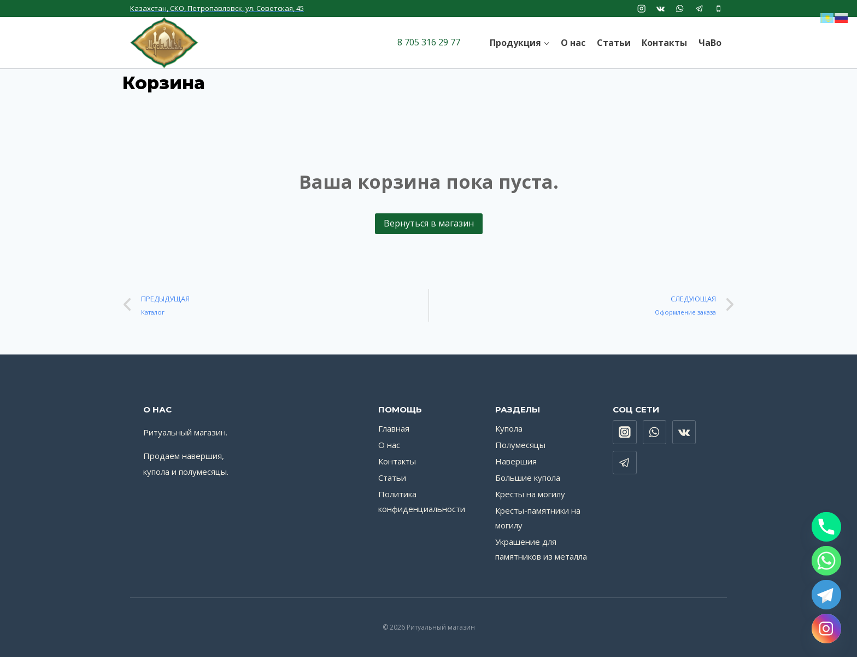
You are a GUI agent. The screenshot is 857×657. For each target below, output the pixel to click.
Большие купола (527, 477)
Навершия (516, 461)
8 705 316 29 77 (428, 42)
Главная (393, 428)
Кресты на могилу (530, 494)
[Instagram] (826, 628)
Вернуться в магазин (429, 223)
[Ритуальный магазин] (164, 42)
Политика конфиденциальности (421, 501)
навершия (202, 455)
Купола (509, 428)
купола (156, 471)
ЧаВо (709, 43)
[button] (546, 42)
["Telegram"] (699, 8)
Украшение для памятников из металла (541, 549)
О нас (573, 43)
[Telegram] (826, 594)
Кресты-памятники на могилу (537, 518)
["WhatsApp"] (680, 8)
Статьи (614, 43)
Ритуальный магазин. (185, 432)
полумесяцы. (203, 471)
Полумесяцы (520, 444)
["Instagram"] (641, 8)
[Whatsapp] (826, 560)
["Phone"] (718, 8)
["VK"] (660, 8)
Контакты (664, 43)
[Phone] (826, 527)
